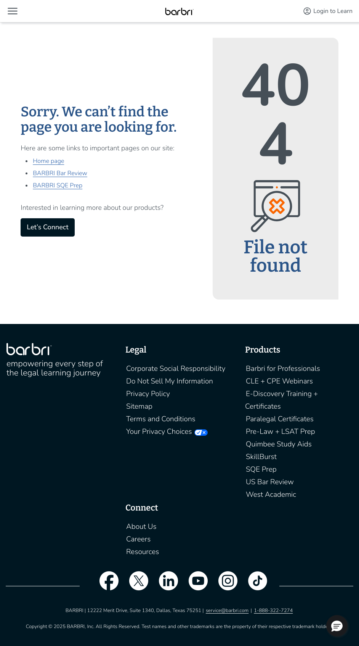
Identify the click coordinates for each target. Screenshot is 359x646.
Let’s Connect (47, 227)
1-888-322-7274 (273, 610)
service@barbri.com (227, 610)
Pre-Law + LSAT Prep (280, 432)
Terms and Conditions (161, 419)
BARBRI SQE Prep (57, 185)
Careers (138, 539)
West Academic (271, 494)
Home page (48, 161)
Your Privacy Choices (159, 432)
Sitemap (139, 406)
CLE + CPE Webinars (279, 381)
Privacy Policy (148, 394)
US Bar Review (270, 482)
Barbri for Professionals (283, 369)
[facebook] (105, 586)
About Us (141, 527)
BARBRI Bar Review (60, 173)
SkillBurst (261, 457)
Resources (142, 552)
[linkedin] (165, 586)
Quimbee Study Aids (279, 444)
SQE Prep (261, 469)
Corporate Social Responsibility (175, 369)
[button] (12, 11)
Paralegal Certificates (280, 419)
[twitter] (135, 586)
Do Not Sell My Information (169, 381)
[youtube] (194, 586)
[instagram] (224, 586)
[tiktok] (254, 586)
